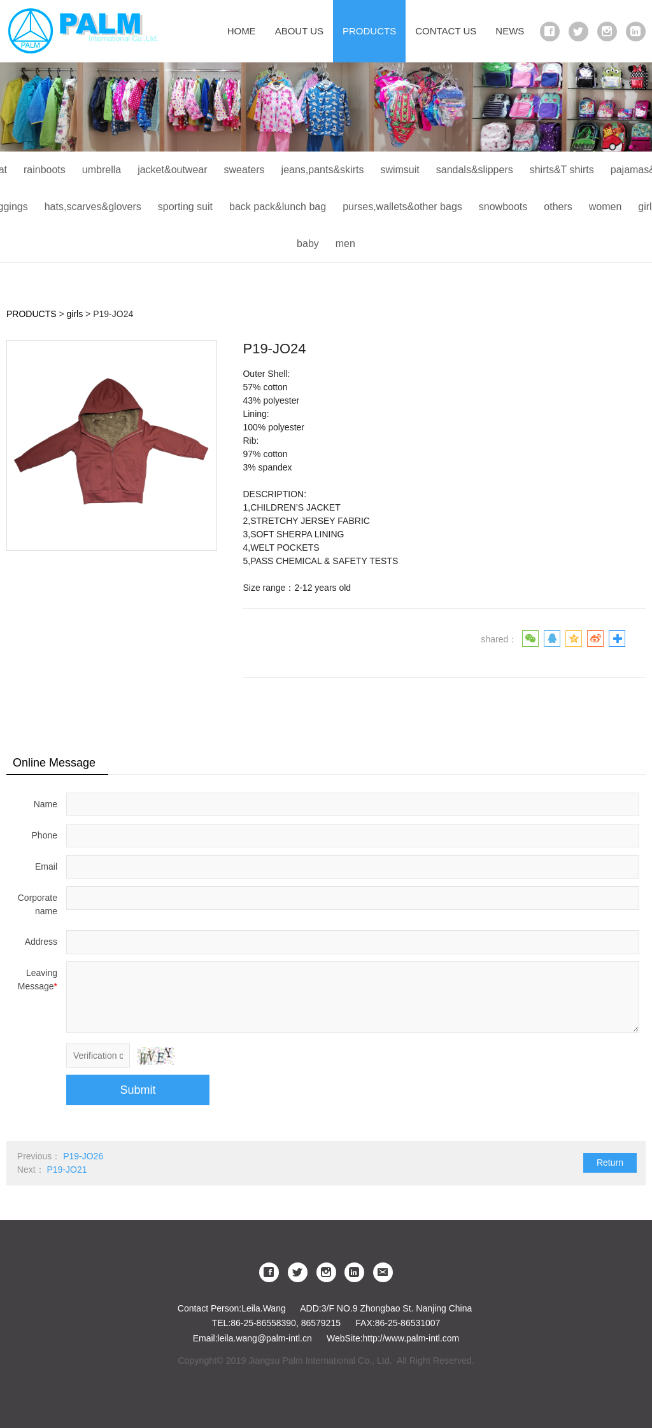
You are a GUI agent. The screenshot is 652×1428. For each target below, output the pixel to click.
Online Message (54, 762)
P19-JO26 (83, 1156)
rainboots (45, 169)
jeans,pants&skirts (322, 169)
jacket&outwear (172, 169)
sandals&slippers (474, 169)
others (558, 206)
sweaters (244, 169)
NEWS (509, 30)
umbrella (101, 169)
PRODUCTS (369, 30)
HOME (241, 30)
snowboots (503, 206)
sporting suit (185, 206)
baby (308, 243)
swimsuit (399, 169)
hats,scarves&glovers (93, 206)
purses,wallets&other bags (402, 206)
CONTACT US (445, 30)
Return (610, 1162)
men (345, 243)
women (605, 206)
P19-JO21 (66, 1169)
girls (75, 314)
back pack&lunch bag (277, 206)
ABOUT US (299, 30)
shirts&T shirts (562, 169)
